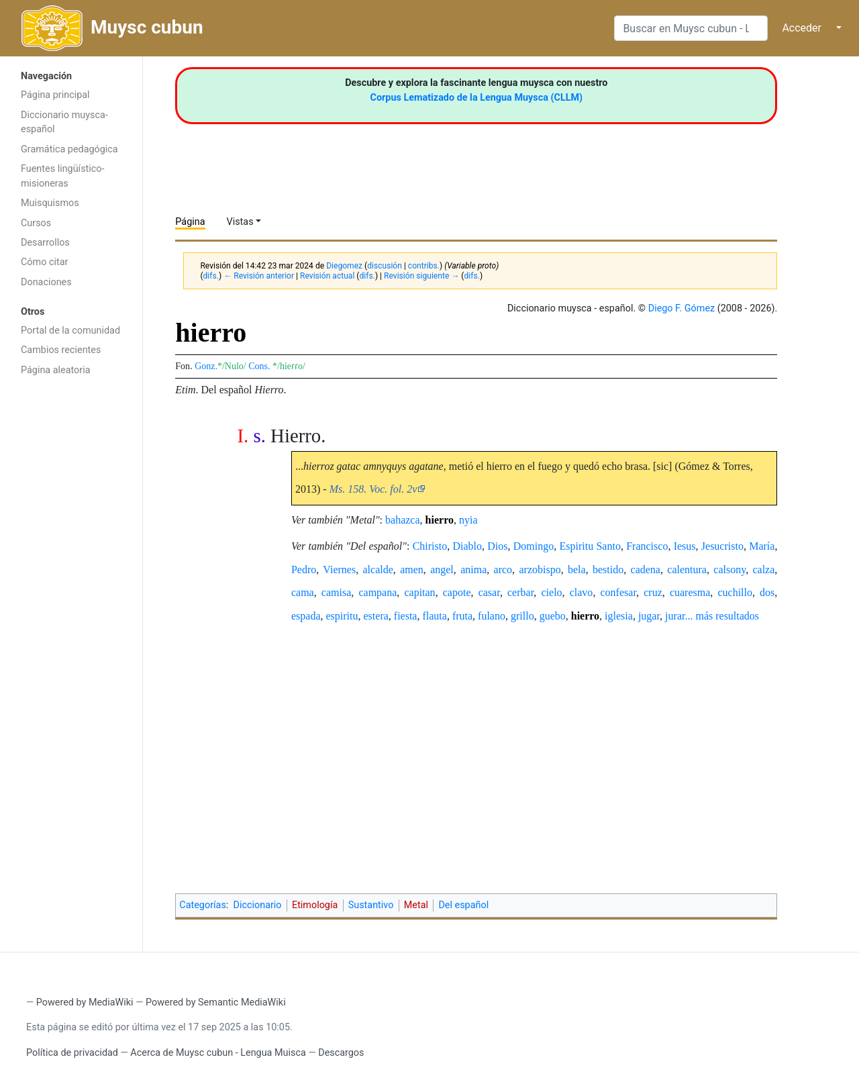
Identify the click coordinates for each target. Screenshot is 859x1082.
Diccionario (258, 905)
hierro (439, 520)
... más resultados (722, 616)
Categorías (202, 905)
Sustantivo (371, 905)
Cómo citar (44, 262)
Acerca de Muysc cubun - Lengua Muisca (217, 1053)
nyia (468, 520)
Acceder (801, 27)
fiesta (405, 616)
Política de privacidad (72, 1053)
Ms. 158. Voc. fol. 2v (373, 489)
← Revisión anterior (258, 276)
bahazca (402, 520)
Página (190, 222)
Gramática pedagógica (69, 149)
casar (489, 592)
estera (376, 616)
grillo (522, 616)
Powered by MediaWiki (85, 1002)
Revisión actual (327, 276)
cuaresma (690, 592)
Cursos (36, 223)
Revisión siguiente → (421, 276)
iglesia (619, 616)
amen (411, 569)
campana (377, 592)
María (761, 546)
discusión (384, 265)
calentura (687, 569)
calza (763, 569)
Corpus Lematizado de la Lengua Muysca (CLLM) (476, 97)
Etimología (315, 905)
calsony (729, 569)
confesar (619, 592)
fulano (491, 616)
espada (306, 616)
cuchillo (734, 592)
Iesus (685, 546)
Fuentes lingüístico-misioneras (63, 176)
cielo (551, 592)
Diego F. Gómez (681, 308)
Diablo (468, 546)
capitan (419, 592)
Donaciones (46, 282)
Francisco (647, 546)
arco (503, 569)
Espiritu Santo (590, 546)
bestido (608, 569)
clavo (581, 592)
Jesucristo (722, 546)
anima (473, 569)
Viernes (339, 569)
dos (767, 592)
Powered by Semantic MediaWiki (216, 1002)
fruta (462, 616)
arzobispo (539, 569)
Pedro (303, 569)
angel (442, 569)
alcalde (378, 569)
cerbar (520, 592)
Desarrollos (45, 242)
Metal (416, 905)
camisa (336, 592)
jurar (675, 616)
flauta (434, 616)
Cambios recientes (61, 350)
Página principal (55, 95)
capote (457, 592)
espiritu (342, 616)
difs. (211, 276)
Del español (463, 905)
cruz (653, 592)
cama (302, 592)
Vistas (240, 222)
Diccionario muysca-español (64, 122)
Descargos (341, 1053)
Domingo (533, 546)
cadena (645, 569)
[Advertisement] (71, 596)
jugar (649, 616)
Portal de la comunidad (70, 330)
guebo (553, 616)
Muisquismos (50, 203)
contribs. (424, 265)
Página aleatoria (56, 370)
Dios (497, 546)
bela (577, 569)
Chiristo (430, 546)
